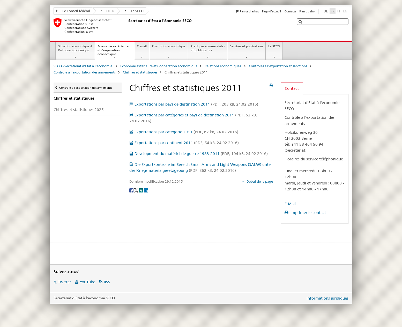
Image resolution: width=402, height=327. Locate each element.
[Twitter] (136, 190)
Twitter (64, 281)
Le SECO (134, 11)
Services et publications (246, 46)
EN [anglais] (345, 11)
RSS (107, 281)
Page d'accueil (271, 11)
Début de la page (259, 181)
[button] (300, 22)
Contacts (290, 11)
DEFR (108, 11)
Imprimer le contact (307, 212)
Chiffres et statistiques (140, 72)
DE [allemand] (326, 11)
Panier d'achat (249, 11)
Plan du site (307, 11)
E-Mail (290, 203)
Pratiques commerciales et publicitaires (208, 48)
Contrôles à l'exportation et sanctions (278, 66)
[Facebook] (131, 190)
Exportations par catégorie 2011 (186, 131)
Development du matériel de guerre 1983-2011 (201, 153)
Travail (142, 46)
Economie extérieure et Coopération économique (113, 51)
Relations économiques (223, 66)
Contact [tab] (292, 88)
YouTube (87, 281)
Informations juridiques (327, 298)
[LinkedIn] (146, 190)
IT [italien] (338, 11)
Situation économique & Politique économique (75, 48)
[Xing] (141, 190)
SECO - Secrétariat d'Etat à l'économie (83, 66)
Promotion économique (168, 46)
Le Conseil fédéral (73, 11)
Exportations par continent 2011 (187, 142)
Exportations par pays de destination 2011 (196, 104)
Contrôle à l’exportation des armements (85, 72)
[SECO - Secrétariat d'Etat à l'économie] (127, 25)
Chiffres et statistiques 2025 (79, 109)
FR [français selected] (332, 11)
